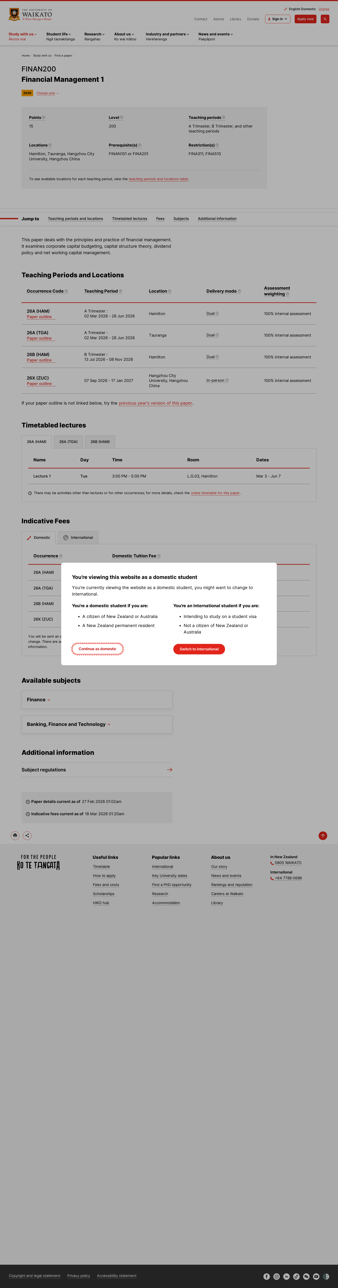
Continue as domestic (97, 649)
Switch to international (199, 649)
